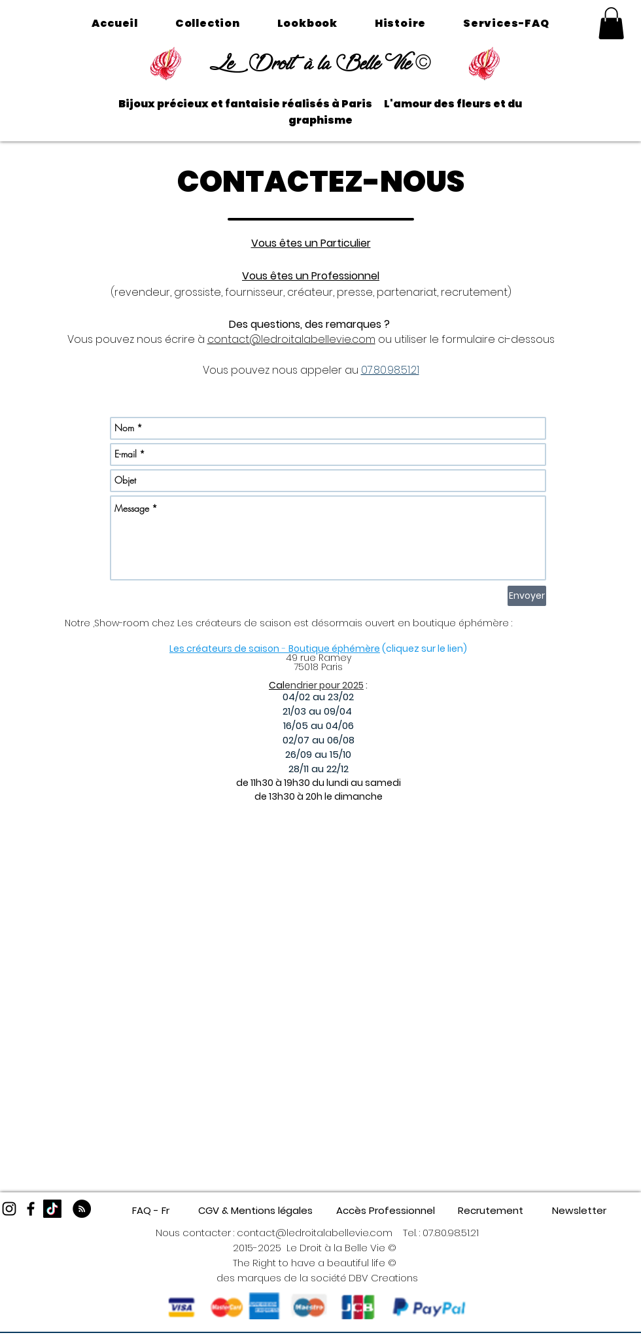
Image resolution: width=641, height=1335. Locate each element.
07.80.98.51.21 (451, 1232)
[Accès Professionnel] (386, 1211)
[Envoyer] (527, 596)
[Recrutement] (490, 1211)
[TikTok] (52, 1209)
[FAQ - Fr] (151, 1211)
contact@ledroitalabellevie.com (291, 339)
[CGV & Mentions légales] (255, 1211)
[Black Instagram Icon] (9, 1209)
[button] (611, 23)
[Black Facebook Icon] (31, 1209)
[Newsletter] (579, 1211)
